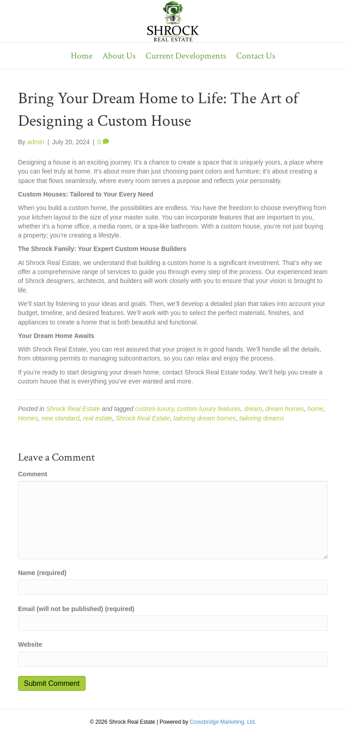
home (315, 408)
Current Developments (186, 56)
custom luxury (154, 408)
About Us (119, 56)
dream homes (284, 408)
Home (81, 56)
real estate (97, 418)
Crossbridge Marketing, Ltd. (223, 722)
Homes (28, 418)
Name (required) (42, 572)
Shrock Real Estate (73, 408)
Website (30, 644)
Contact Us (255, 56)
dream (253, 408)
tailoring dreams (261, 418)
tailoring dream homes (204, 418)
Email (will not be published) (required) (76, 608)
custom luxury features (209, 408)
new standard (60, 418)
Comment (32, 474)
